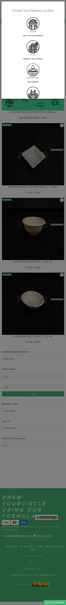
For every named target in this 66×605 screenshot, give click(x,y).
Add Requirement (55, 602)
